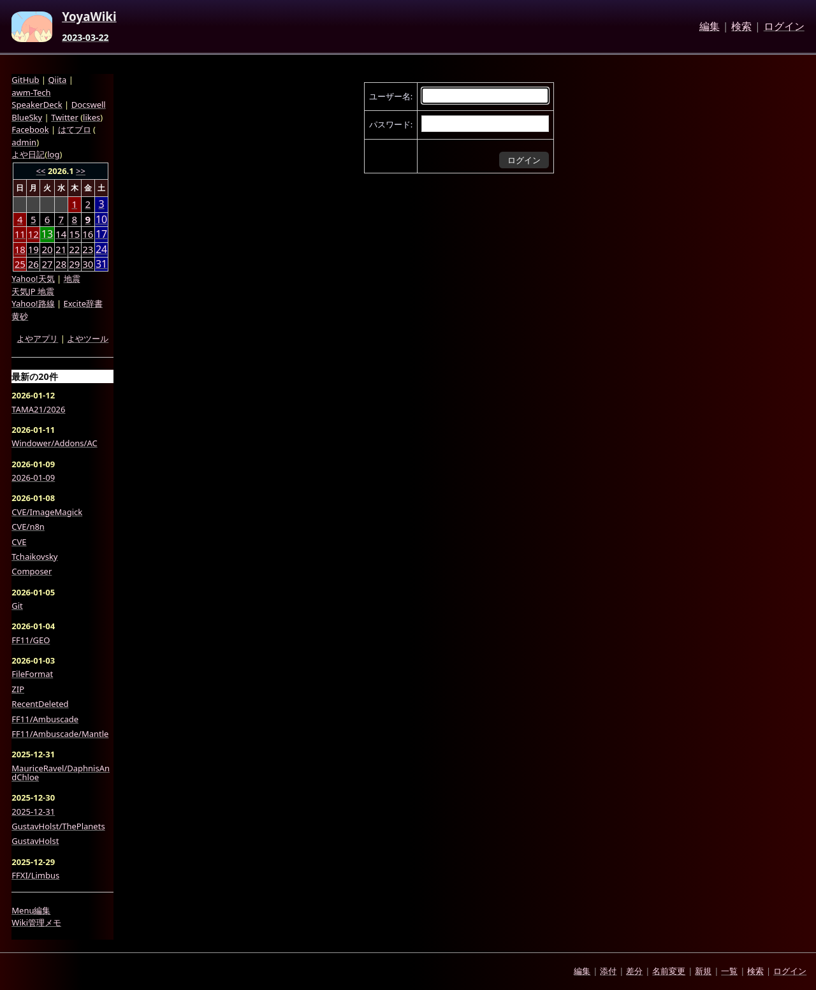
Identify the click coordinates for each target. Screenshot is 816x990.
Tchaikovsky (34, 556)
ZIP (17, 689)
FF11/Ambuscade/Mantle (59, 733)
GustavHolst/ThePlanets (58, 826)
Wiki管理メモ (36, 922)
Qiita (57, 79)
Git (17, 605)
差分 (634, 971)
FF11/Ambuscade (44, 719)
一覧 (729, 971)
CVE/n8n (28, 526)
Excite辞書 (83, 303)
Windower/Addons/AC (54, 443)
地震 (72, 278)
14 (60, 234)
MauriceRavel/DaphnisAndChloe (60, 773)
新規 (703, 971)
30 (87, 264)
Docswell (88, 104)
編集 (709, 27)
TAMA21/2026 (38, 409)
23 (87, 249)
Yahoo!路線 (32, 303)
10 (101, 219)
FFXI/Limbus (35, 875)
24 (101, 249)
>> (80, 171)
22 (74, 249)
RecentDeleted (39, 703)
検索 (741, 27)
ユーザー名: (390, 96)
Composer (31, 571)
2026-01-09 (33, 477)
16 (87, 234)
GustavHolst (35, 840)
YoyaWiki (89, 17)
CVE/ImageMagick (46, 511)
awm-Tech (30, 92)
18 (20, 249)
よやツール (87, 338)
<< (41, 171)
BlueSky (26, 117)
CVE (18, 541)
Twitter (64, 117)
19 (33, 249)
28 (60, 264)
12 (33, 234)
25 (20, 264)
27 (46, 264)
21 (60, 249)
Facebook (29, 129)
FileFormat (32, 673)
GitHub (25, 79)
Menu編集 (30, 910)
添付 (608, 971)
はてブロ (74, 129)
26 (33, 264)
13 (47, 234)
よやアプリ (37, 338)
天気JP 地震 (32, 291)
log (53, 154)
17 (101, 234)
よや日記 (28, 154)
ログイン (784, 27)
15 (74, 234)
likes (91, 117)
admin (23, 142)
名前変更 (668, 971)
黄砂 (19, 316)
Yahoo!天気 (32, 278)
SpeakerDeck (36, 104)
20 (46, 249)
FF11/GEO (30, 640)
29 (74, 264)
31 (101, 264)
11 (20, 234)
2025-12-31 (33, 811)
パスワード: (390, 124)
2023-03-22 (85, 37)
